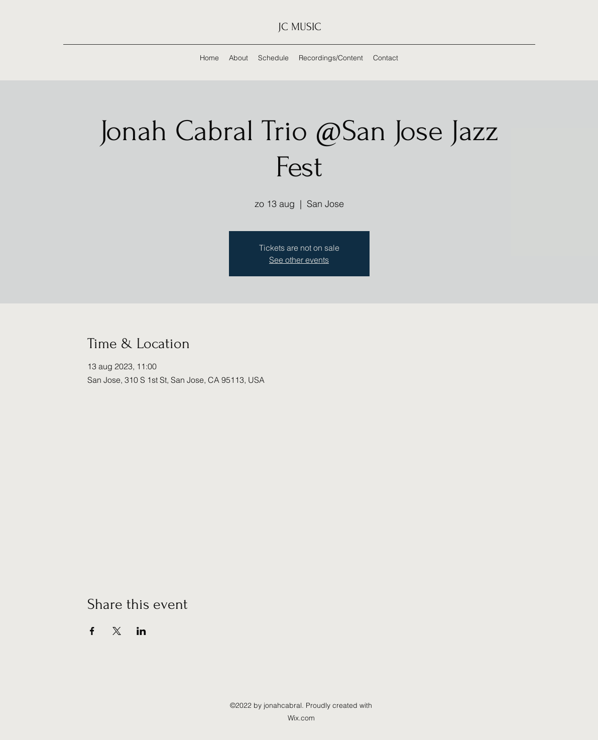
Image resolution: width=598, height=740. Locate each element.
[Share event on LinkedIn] (141, 631)
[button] (331, 57)
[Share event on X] (117, 631)
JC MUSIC (299, 27)
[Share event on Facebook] (92, 631)
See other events (299, 260)
